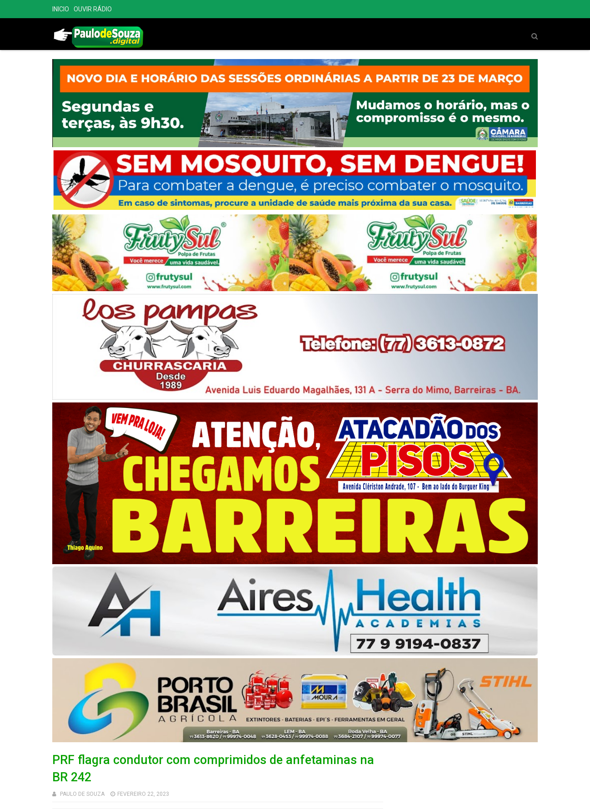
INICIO (60, 9)
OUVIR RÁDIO (93, 9)
